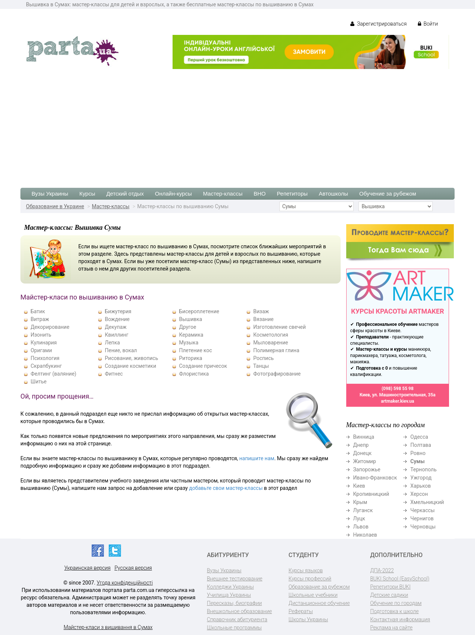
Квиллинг (116, 335)
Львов (361, 527)
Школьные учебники (313, 595)
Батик (37, 311)
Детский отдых (125, 193)
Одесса (419, 437)
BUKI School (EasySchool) (399, 579)
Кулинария (43, 343)
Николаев (365, 535)
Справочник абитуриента (237, 619)
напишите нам (256, 458)
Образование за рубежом (319, 587)
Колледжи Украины (230, 587)
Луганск (363, 510)
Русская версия (133, 568)
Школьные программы (234, 628)
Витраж (39, 319)
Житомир (364, 461)
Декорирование (49, 327)
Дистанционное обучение (319, 603)
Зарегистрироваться (378, 24)
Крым (360, 502)
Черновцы (423, 527)
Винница (363, 437)
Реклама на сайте (391, 628)
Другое (187, 327)
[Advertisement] (237, 125)
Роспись (263, 358)
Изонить (40, 335)
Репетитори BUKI (390, 587)
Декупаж (116, 327)
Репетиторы (292, 193)
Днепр (361, 445)
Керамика (191, 335)
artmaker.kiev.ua (397, 401)
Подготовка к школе (394, 611)
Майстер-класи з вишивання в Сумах (108, 627)
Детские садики (389, 595)
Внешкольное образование (239, 611)
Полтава (420, 445)
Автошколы (333, 193)
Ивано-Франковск (375, 478)
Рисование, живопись (131, 358)
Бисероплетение (199, 311)
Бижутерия (118, 311)
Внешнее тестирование (235, 579)
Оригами (41, 350)
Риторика (190, 358)
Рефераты (301, 611)
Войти (428, 24)
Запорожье (366, 469)
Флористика (194, 374)
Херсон (419, 494)
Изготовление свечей (279, 327)
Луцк (359, 518)
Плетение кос (195, 350)
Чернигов (422, 518)
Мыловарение (270, 343)
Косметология (270, 335)
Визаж (261, 311)
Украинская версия (87, 568)
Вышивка (190, 319)
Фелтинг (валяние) (53, 374)
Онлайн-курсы (173, 193)
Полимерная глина (276, 350)
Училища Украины (229, 595)
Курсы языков (306, 570)
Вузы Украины (50, 193)
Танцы (261, 366)
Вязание (263, 319)
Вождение (117, 319)
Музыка (188, 343)
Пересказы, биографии (234, 603)
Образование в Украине (55, 206)
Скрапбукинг (46, 366)
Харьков (420, 486)
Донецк (362, 453)
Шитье (38, 381)
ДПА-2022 (382, 570)
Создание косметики (130, 366)
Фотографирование (277, 374)
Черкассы (422, 510)
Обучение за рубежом (387, 193)
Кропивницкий (371, 494)
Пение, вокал (121, 350)
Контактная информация (400, 619)
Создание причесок (203, 366)
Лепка (112, 343)
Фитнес (113, 374)
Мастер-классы (223, 193)
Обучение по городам (396, 603)
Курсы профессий (310, 579)
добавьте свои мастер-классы (225, 488)
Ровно (418, 453)
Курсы (87, 193)
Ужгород (421, 478)
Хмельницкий (427, 502)
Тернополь (423, 469)
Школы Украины (308, 619)
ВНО (259, 193)
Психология (44, 358)
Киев (359, 486)
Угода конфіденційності (125, 583)
